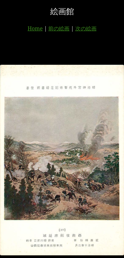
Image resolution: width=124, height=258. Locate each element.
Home (35, 28)
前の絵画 (58, 28)
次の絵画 (86, 28)
